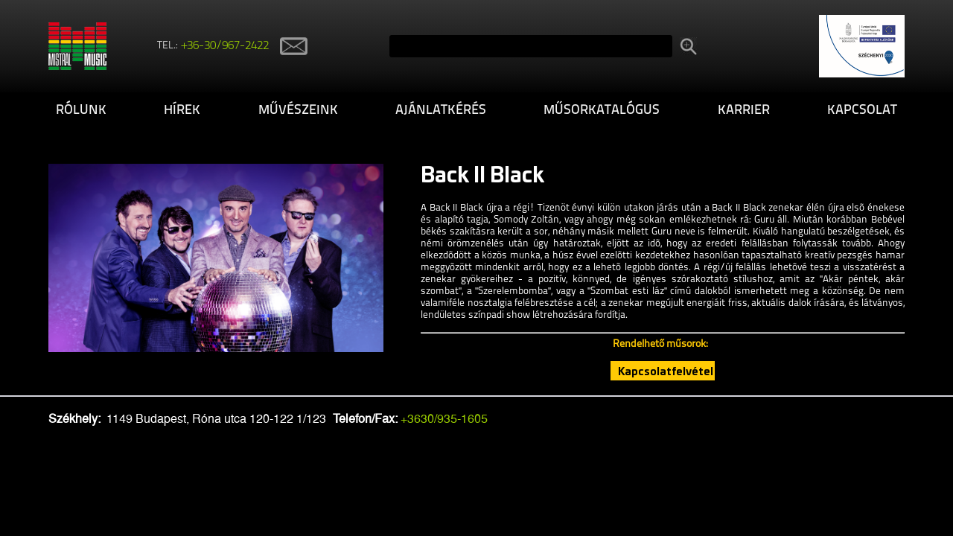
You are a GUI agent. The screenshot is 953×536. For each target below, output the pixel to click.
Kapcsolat (862, 110)
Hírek (182, 110)
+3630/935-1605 (444, 419)
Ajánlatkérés (440, 110)
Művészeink (298, 110)
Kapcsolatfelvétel (665, 370)
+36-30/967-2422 (225, 46)
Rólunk (81, 110)
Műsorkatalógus (602, 110)
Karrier (744, 110)
